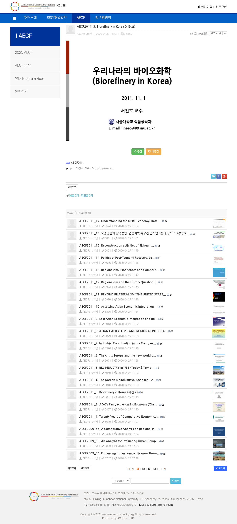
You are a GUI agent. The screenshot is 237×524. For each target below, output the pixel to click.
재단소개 (30, 18)
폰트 (214, 33)
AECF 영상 (23, 66)
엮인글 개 (87, 195)
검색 (175, 481)
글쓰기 (220, 468)
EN (64, 5)
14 (154, 469)
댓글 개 (74, 195)
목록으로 (72, 187)
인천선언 (21, 92)
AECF (81, 18)
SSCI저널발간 (57, 18)
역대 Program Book (29, 79)
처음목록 (72, 468)
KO (59, 5)
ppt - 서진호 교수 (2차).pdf (85, 168)
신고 (193, 33)
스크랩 (203, 33)
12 (143, 469)
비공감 (153, 151)
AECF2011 (77, 162)
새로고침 (85, 468)
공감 (138, 151)
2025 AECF (23, 53)
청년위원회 (103, 18)
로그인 (221, 7)
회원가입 (205, 7)
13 (149, 469)
